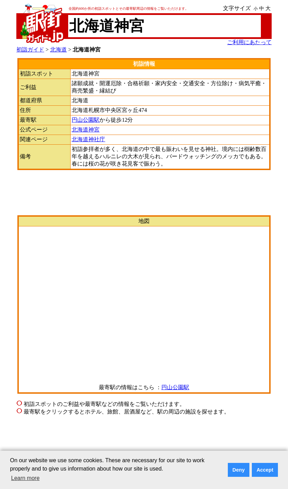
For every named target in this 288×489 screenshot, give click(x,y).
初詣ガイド (30, 50)
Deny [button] (238, 470)
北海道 (58, 50)
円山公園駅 (85, 120)
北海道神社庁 (88, 139)
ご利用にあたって (249, 42)
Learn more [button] (25, 478)
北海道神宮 (85, 130)
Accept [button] (265, 470)
